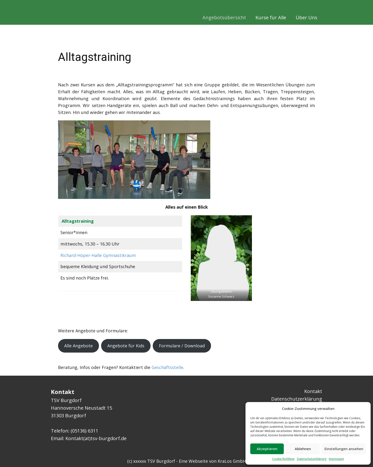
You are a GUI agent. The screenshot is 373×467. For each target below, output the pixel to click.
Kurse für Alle (270, 17)
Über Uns (306, 17)
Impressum (336, 459)
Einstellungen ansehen (343, 448)
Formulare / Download (182, 346)
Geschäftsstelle (167, 367)
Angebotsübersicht (224, 17)
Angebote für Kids (125, 346)
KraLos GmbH (232, 461)
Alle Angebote (78, 346)
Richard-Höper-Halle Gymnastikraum (98, 255)
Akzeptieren (267, 448)
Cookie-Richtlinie (283, 459)
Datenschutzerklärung (311, 459)
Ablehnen (303, 448)
